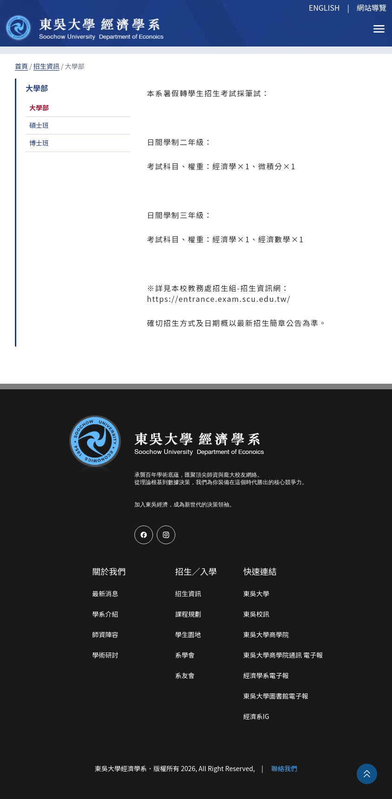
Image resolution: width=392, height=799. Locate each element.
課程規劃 (188, 614)
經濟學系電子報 (266, 675)
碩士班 (39, 125)
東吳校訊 (256, 614)
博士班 (39, 142)
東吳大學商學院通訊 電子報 (283, 654)
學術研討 (105, 654)
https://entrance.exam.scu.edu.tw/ (219, 298)
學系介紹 (105, 614)
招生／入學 (196, 571)
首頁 (21, 66)
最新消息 (105, 593)
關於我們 (109, 571)
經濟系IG (256, 716)
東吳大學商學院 (266, 634)
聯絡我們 (284, 768)
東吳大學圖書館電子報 (275, 695)
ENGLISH (324, 7)
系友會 (184, 675)
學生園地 (188, 634)
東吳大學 (256, 593)
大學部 (39, 107)
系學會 (184, 654)
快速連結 (260, 571)
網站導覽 (371, 7)
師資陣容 (105, 634)
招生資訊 (46, 66)
